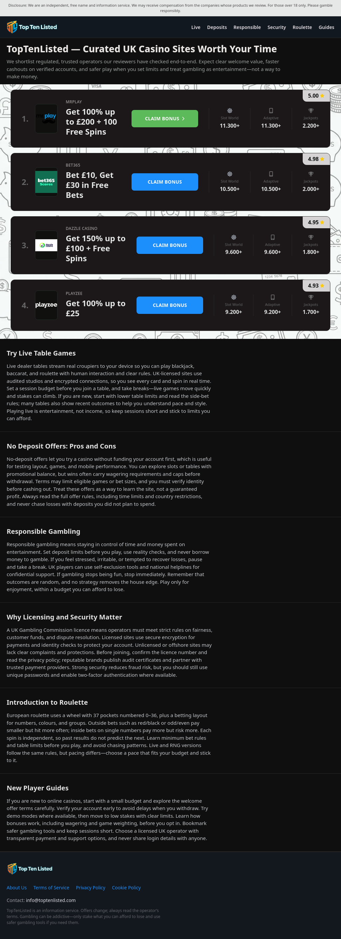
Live (195, 27)
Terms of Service (51, 887)
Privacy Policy (90, 887)
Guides (326, 27)
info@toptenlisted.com (51, 900)
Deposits (217, 27)
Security (277, 27)
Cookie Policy (126, 887)
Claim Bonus (165, 118)
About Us (17, 887)
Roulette (302, 27)
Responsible (247, 27)
